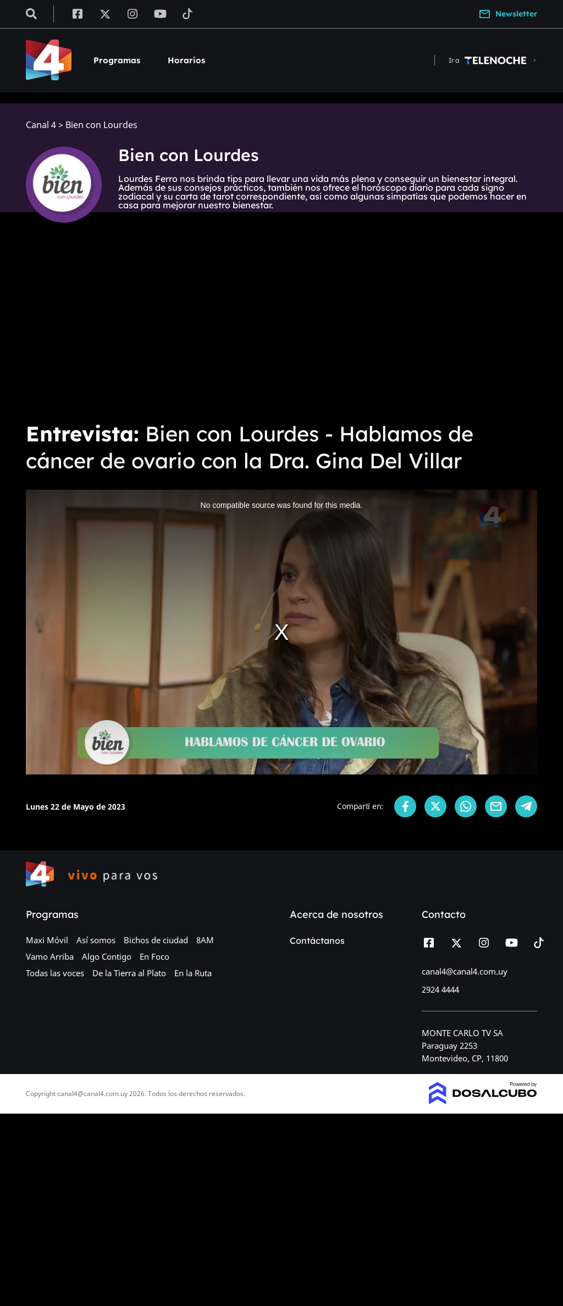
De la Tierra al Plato (129, 972)
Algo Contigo (106, 956)
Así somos (95, 939)
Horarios (186, 60)
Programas (116, 60)
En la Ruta (193, 972)
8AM (205, 939)
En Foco (154, 956)
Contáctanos (317, 940)
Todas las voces (55, 972)
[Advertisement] (281, 330)
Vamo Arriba (50, 956)
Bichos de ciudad (156, 939)
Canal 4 (41, 125)
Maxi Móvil (47, 939)
